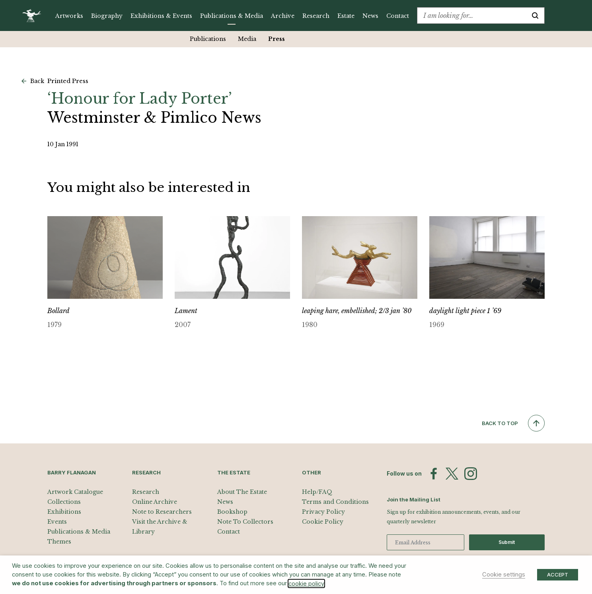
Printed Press (67, 81)
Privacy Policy (323, 511)
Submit (507, 542)
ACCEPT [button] (557, 574)
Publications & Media (231, 15)
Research (315, 15)
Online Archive (154, 501)
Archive (282, 15)
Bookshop (232, 511)
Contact (397, 15)
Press (271, 39)
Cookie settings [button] (503, 574)
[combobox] (471, 15)
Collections (64, 501)
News (370, 15)
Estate (345, 15)
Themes (59, 541)
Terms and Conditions (335, 501)
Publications (202, 39)
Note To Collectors (245, 521)
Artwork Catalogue (75, 491)
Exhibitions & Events (161, 15)
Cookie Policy (322, 521)
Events (57, 521)
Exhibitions (64, 511)
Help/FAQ (317, 491)
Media (241, 39)
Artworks (69, 15)
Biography (107, 15)
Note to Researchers (162, 511)
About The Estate (242, 491)
